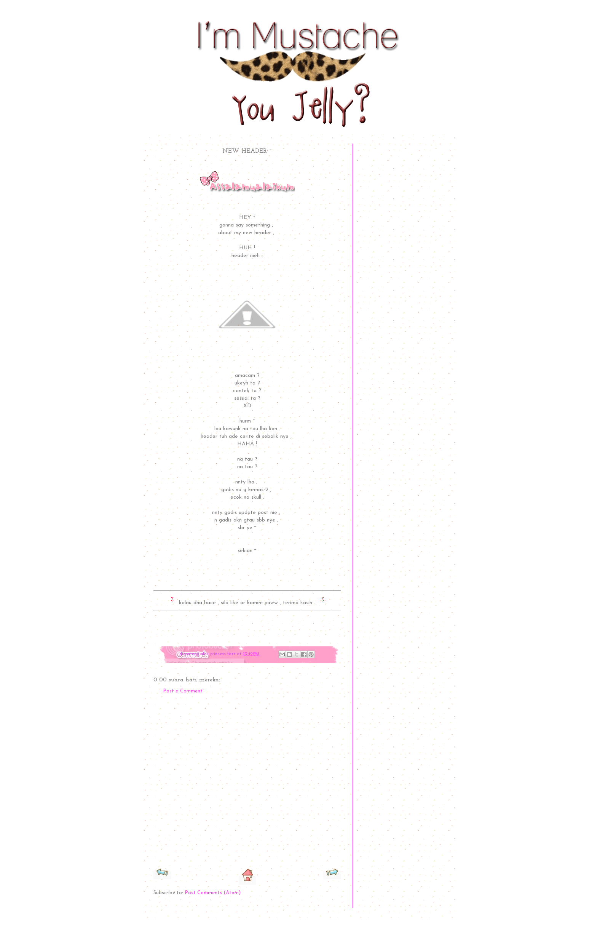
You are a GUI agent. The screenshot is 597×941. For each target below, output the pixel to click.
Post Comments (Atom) (213, 892)
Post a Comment (183, 691)
